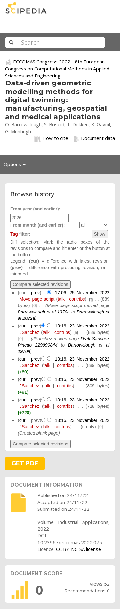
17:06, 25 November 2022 (82, 292)
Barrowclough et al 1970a (43, 311)
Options (16, 166)
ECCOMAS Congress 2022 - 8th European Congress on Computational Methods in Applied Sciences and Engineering (57, 68)
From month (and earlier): (37, 225)
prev (35, 292)
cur (22, 325)
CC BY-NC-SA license (78, 549)
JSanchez (29, 332)
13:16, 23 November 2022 (82, 325)
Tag (14, 234)
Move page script (37, 299)
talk (61, 299)
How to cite (51, 138)
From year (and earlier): (35, 208)
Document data (94, 138)
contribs (77, 299)
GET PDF (25, 463)
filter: (20, 234)
